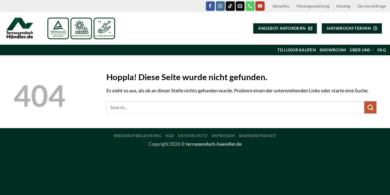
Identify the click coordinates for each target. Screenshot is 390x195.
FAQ (382, 49)
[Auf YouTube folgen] (259, 6)
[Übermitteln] (370, 107)
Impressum (223, 135)
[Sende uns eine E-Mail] (240, 6)
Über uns (362, 50)
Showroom (333, 49)
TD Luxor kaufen (296, 49)
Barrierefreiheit (257, 135)
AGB (169, 135)
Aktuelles (281, 6)
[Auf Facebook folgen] (210, 6)
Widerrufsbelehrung (137, 135)
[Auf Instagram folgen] (220, 6)
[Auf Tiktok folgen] (230, 6)
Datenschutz (193, 135)
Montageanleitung (313, 6)
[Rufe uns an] (250, 6)
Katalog (343, 6)
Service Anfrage (372, 6)
